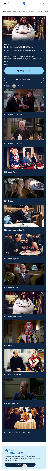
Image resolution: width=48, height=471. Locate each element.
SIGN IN (41, 3)
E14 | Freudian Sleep (11, 400)
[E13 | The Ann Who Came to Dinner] (24, 415)
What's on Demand (20, 11)
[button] (5, 3)
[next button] (27, 83)
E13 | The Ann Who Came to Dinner (17, 429)
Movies (31, 11)
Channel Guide (6, 11)
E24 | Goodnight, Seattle (13, 111)
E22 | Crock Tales (10, 169)
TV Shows (39, 11)
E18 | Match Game (11, 284)
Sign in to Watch (23, 76)
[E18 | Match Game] (24, 270)
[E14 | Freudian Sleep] (24, 386)
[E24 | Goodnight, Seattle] (24, 97)
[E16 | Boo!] (24, 328)
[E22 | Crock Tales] (24, 155)
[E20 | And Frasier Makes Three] (24, 213)
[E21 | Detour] (24, 184)
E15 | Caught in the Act (12, 371)
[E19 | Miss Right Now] (24, 242)
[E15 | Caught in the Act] (24, 357)
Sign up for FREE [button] (20, 461)
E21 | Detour (8, 198)
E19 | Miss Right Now (12, 255)
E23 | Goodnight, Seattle (13, 140)
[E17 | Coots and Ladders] (24, 299)
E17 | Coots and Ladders (13, 313)
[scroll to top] (24, 466)
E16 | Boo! (8, 342)
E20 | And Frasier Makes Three (15, 227)
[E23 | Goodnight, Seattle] (24, 126)
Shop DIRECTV (23, 67)
